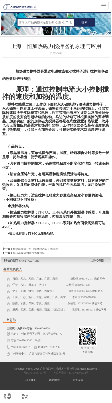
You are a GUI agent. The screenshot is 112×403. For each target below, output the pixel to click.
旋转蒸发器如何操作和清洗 (29, 253)
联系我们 (31, 380)
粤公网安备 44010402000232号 (69, 372)
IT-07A (43, 212)
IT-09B (57, 223)
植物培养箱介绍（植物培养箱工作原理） (37, 249)
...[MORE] (97, 260)
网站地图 (54, 380)
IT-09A (57, 212)
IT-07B (43, 223)
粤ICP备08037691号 (35, 372)
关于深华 (78, 380)
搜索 (84, 22)
